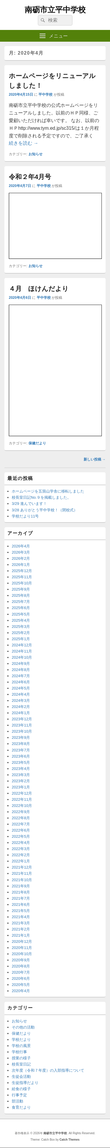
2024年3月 (21, 700)
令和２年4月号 (30, 177)
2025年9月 (21, 589)
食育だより (21, 1107)
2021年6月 (21, 904)
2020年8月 (21, 966)
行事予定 (19, 1095)
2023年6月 (21, 756)
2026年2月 (21, 558)
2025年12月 (22, 571)
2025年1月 (21, 639)
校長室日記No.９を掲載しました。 (41, 497)
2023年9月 (21, 737)
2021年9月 (21, 886)
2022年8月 (21, 818)
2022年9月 (21, 812)
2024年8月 (21, 669)
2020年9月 (21, 960)
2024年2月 (21, 706)
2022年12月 (22, 793)
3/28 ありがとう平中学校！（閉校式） (44, 510)
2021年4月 (21, 917)
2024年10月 (22, 657)
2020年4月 (21, 991)
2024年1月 (21, 713)
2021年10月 (22, 880)
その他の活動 (23, 1027)
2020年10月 (22, 954)
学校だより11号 (25, 516)
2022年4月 (21, 842)
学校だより (21, 1039)
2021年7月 (21, 898)
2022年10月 (22, 805)
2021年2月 (21, 929)
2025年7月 (21, 601)
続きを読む (23, 143)
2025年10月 (22, 583)
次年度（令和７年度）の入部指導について (48, 1070)
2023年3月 (21, 775)
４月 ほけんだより (39, 288)
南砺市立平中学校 (55, 9)
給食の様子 (21, 1089)
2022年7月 (21, 824)
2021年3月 (21, 923)
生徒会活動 (21, 1076)
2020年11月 (22, 947)
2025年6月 (21, 608)
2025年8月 (21, 595)
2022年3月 (21, 849)
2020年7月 (21, 972)
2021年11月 (22, 873)
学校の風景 (21, 1046)
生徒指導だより (25, 1082)
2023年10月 (22, 731)
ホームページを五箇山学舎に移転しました (48, 491)
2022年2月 (21, 855)
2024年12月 (22, 645)
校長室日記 (21, 1064)
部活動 (17, 1101)
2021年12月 (22, 867)
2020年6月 (21, 978)
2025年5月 (21, 614)
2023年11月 (22, 725)
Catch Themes (69, 1139)
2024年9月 (21, 663)
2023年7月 (21, 750)
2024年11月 (22, 651)
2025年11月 (22, 577)
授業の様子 (21, 1058)
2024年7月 (21, 676)
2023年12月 (22, 719)
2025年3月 (21, 626)
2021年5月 (21, 910)
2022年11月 (22, 799)
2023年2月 (21, 781)
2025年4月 (21, 620)
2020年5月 (21, 984)
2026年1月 (21, 564)
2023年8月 (21, 743)
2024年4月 (21, 694)
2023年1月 (21, 787)
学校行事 (19, 1052)
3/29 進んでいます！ (29, 503)
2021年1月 (21, 935)
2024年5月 (21, 688)
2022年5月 (21, 836)
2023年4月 (21, 768)
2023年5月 (21, 762)
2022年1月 (21, 861)
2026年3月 (21, 552)
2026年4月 (21, 546)
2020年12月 (22, 941)
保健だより (37, 443)
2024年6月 (21, 682)
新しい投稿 (95, 459)
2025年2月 (21, 633)
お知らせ (35, 154)
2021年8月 (21, 892)
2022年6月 (21, 830)
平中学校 (45, 94)
